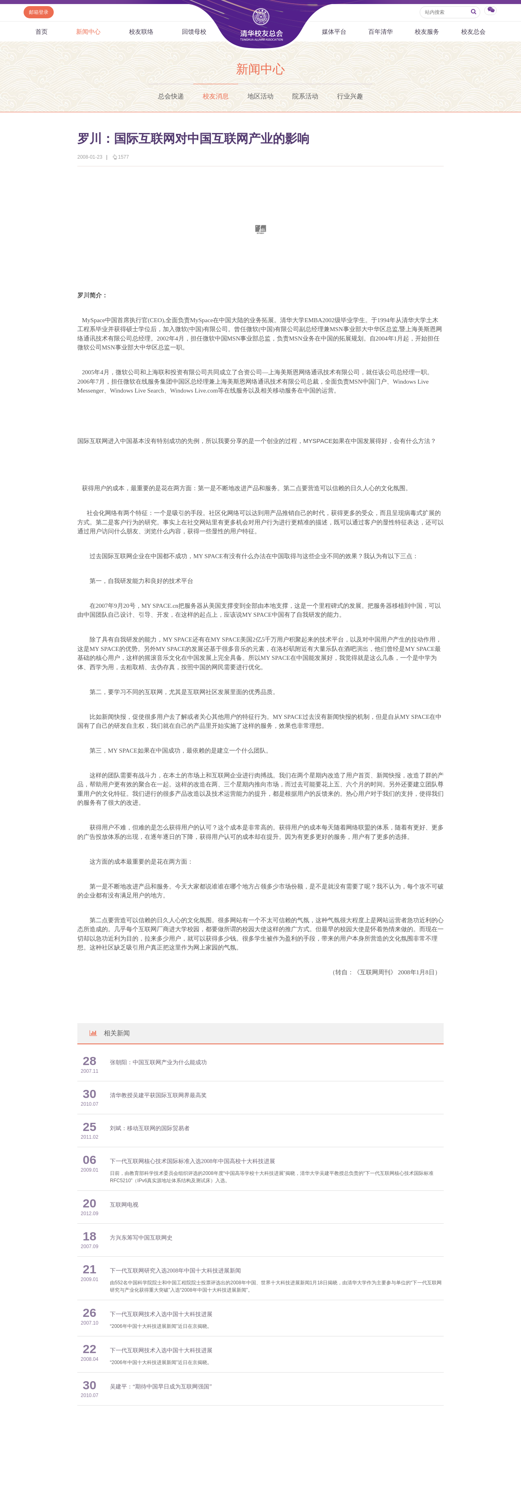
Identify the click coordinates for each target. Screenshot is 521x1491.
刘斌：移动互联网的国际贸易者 (150, 1128)
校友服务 (427, 31)
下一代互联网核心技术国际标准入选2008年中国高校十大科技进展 (192, 1161)
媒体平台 (334, 31)
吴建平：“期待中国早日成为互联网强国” (161, 1387)
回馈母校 (194, 31)
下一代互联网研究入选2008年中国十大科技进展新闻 (175, 1271)
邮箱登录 (38, 12)
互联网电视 (124, 1205)
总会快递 (171, 96)
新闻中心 (88, 31)
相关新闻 (109, 1033)
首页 (41, 31)
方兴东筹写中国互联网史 (141, 1238)
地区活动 (260, 96)
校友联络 (141, 31)
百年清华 (380, 31)
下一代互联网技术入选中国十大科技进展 (161, 1314)
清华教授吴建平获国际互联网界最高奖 (158, 1095)
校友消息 (216, 96)
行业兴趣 (350, 96)
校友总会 (473, 31)
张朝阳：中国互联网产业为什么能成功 (158, 1062)
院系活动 (305, 96)
